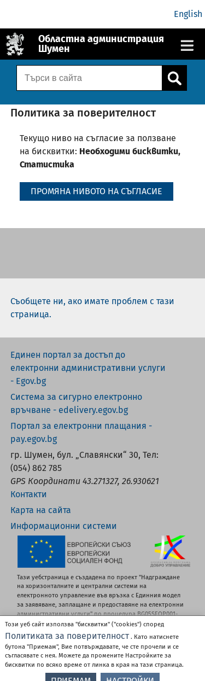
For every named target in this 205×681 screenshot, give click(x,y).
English (188, 14)
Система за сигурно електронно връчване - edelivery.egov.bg (76, 403)
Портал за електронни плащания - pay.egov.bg (81, 432)
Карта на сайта (40, 510)
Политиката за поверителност (67, 642)
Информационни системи (63, 526)
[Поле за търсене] (88, 78)
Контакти (28, 494)
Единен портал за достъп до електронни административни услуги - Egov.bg (88, 368)
